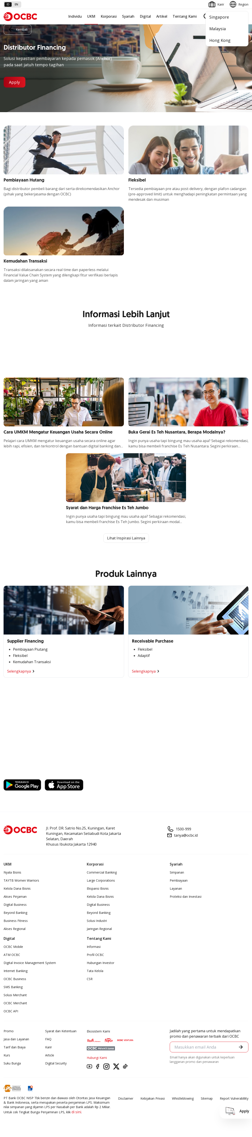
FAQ (48, 1039)
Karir (48, 1047)
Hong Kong (220, 40)
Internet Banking (16, 971)
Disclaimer (125, 1098)
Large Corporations (101, 880)
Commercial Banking (102, 872)
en (16, 4)
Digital (145, 16)
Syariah (128, 16)
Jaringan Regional (99, 929)
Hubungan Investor (100, 963)
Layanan (176, 888)
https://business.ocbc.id (25, 772)
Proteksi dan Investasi (185, 896)
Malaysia (217, 28)
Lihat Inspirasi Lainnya (126, 538)
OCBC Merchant (15, 1003)
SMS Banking (13, 987)
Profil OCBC (95, 955)
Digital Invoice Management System (30, 963)
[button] (241, 1047)
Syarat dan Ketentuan (60, 1031)
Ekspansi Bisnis (98, 888)
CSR (90, 979)
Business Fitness (16, 921)
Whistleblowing (183, 1098)
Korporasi (109, 16)
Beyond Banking (15, 912)
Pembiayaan (179, 880)
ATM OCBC (12, 955)
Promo (9, 1031)
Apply (14, 82)
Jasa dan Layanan (16, 1039)
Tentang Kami (185, 16)
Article (49, 1055)
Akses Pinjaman (15, 896)
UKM (91, 16)
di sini (76, 1111)
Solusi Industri (97, 921)
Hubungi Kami (97, 1058)
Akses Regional (14, 929)
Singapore (219, 17)
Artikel (161, 16)
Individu (75, 16)
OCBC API (11, 1011)
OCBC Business (15, 979)
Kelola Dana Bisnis (17, 888)
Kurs (7, 1055)
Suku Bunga (12, 1063)
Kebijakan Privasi (152, 1098)
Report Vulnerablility (234, 1098)
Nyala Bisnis (12, 872)
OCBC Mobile (13, 947)
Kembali (17, 29)
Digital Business (15, 904)
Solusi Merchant (15, 995)
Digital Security (56, 1063)
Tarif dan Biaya (14, 1047)
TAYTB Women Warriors (21, 880)
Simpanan (177, 872)
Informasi (94, 947)
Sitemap (207, 1098)
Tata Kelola (95, 971)
